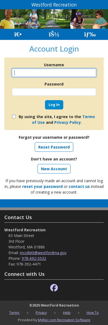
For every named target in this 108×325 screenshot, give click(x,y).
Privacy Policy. (68, 122)
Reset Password (54, 147)
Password (54, 84)
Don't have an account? (54, 159)
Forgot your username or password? (54, 137)
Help (67, 312)
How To (93, 312)
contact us (79, 186)
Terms (14, 312)
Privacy (41, 312)
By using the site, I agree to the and (57, 119)
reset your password (42, 186)
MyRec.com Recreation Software (64, 319)
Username (54, 64)
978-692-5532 (34, 258)
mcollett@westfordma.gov (43, 252)
